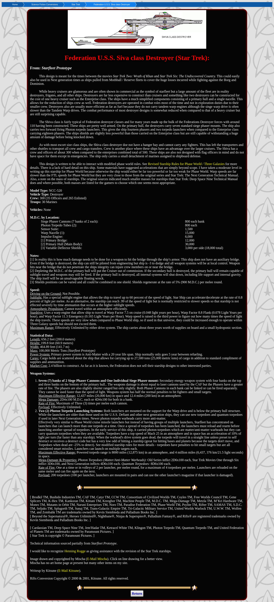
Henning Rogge (75, 551)
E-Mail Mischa (97, 559)
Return (137, 593)
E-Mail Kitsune (68, 570)
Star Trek (76, 4)
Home (15, 4)
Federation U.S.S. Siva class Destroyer (112, 4)
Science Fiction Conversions (44, 4)
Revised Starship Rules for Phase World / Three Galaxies (186, 164)
